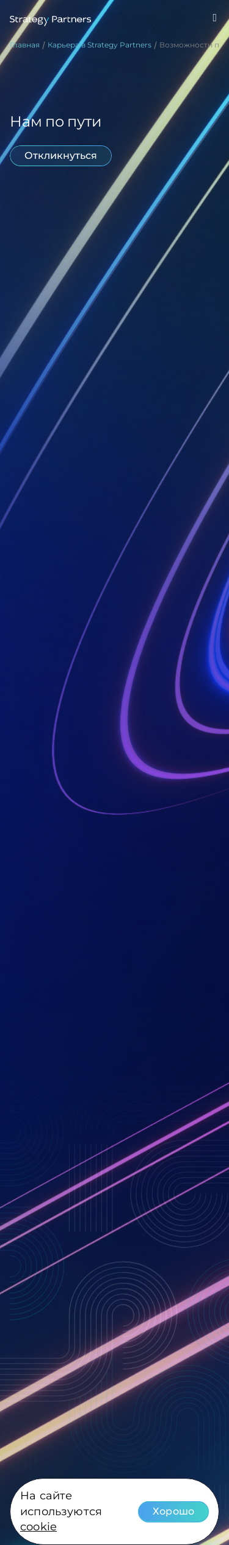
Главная (25, 44)
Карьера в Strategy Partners (99, 44)
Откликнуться (60, 155)
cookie (38, 1526)
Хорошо (173, 1511)
